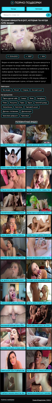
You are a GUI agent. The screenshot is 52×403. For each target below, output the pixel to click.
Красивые (25, 116)
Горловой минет (32, 107)
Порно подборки (26, 2)
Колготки (18, 107)
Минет (16, 90)
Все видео (7, 90)
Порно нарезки (7, 400)
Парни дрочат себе (10, 98)
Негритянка (7, 107)
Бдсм (30, 103)
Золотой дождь (41, 103)
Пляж (5, 103)
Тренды (13, 9)
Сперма (25, 90)
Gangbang (41, 98)
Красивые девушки (10, 116)
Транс (22, 103)
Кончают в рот (37, 90)
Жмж (32, 98)
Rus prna (13, 103)
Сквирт (23, 98)
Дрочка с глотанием (10, 111)
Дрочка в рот (26, 111)
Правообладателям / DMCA (41, 400)
